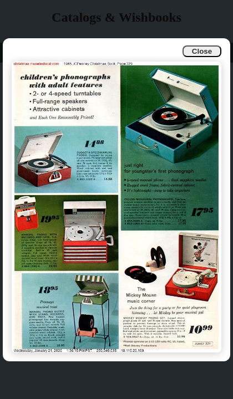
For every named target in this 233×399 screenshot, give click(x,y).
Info (17, 52)
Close (202, 51)
